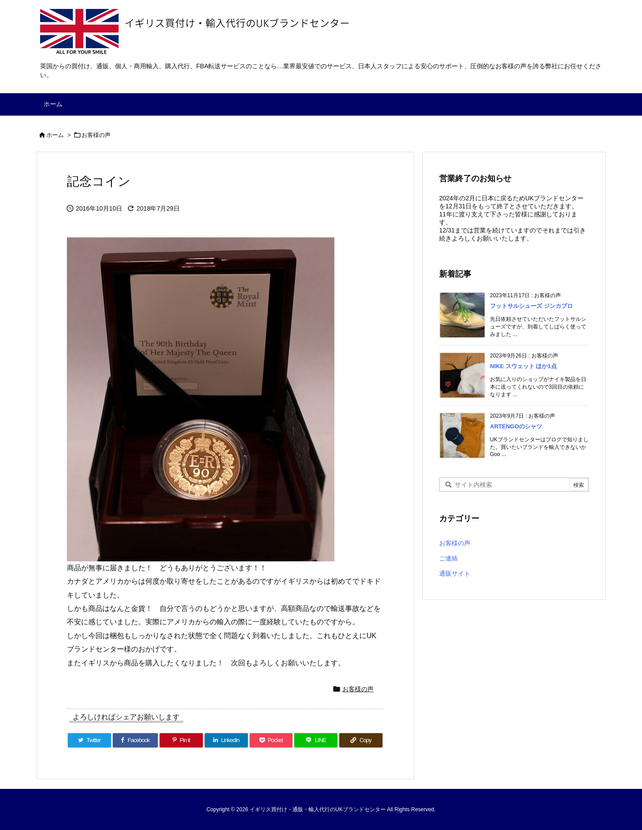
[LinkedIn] (226, 740)
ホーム (55, 135)
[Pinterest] (181, 740)
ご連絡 (448, 558)
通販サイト (454, 573)
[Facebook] (135, 740)
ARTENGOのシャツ (516, 426)
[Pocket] (271, 740)
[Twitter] (89, 740)
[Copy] (361, 740)
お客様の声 (96, 135)
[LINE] (315, 740)
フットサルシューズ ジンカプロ (531, 306)
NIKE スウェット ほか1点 (523, 366)
